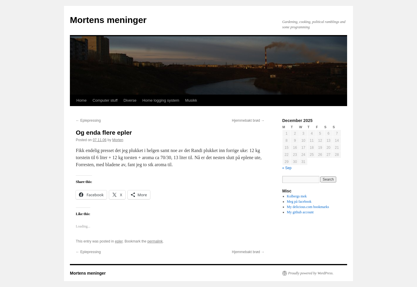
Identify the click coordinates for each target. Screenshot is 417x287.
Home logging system (160, 100)
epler (119, 241)
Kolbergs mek (297, 196)
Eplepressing (88, 120)
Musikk (191, 100)
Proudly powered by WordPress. (311, 273)
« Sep (286, 168)
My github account (300, 212)
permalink (155, 241)
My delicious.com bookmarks (308, 207)
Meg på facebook (299, 201)
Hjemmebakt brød (248, 120)
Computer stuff (105, 100)
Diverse (130, 100)
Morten (117, 140)
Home (81, 100)
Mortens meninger (108, 20)
